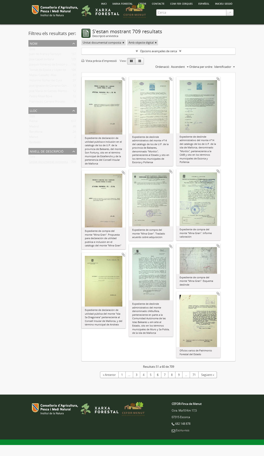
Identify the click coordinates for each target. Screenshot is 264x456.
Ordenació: (162, 78)
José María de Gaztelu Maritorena (51, 103)
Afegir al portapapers (123, 90)
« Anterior (109, 386)
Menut (33, 149)
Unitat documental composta (48, 174)
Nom (33, 54)
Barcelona (35, 144)
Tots (32, 61)
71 (194, 386)
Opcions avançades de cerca (158, 62)
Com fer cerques (181, 3)
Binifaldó (35, 154)
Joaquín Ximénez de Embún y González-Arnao (59, 76)
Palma (33, 133)
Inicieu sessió (223, 3)
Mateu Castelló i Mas (42, 87)
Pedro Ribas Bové (40, 108)
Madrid (34, 138)
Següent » (207, 386)
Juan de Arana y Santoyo (45, 66)
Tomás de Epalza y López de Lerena (52, 82)
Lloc (33, 121)
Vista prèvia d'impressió (99, 72)
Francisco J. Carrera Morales (47, 113)
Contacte (158, 3)
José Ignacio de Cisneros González (51, 98)
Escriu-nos (182, 441)
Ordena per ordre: (201, 78)
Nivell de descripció (46, 162)
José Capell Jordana (41, 71)
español (203, 3)
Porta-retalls (230, 30)
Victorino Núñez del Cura (45, 92)
